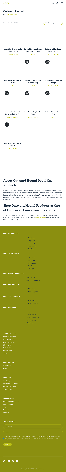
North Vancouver (9, 342)
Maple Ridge (7, 350)
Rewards (6, 410)
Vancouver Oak (8, 339)
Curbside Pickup (9, 404)
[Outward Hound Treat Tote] (53, 99)
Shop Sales (7, 365)
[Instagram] (13, 461)
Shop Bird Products (11, 284)
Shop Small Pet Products (13, 273)
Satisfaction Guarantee (11, 383)
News (5, 368)
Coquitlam (7, 347)
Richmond (7, 345)
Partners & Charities (10, 386)
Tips (4, 407)
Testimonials (7, 389)
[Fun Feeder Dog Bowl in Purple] (12, 130)
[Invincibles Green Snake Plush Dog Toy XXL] (33, 36)
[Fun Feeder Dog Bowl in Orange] (53, 67)
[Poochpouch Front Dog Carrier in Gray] (33, 67)
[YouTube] (17, 461)
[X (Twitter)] (9, 461)
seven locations (40, 217)
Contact (6, 412)
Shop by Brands (9, 307)
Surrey (5, 353)
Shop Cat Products (11, 253)
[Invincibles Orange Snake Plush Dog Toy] (12, 36)
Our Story (6, 381)
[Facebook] (4, 461)
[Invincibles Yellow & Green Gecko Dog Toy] (12, 99)
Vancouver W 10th (9, 336)
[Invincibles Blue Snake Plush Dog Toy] (53, 36)
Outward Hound (11, 14)
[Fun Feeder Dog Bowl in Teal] (33, 99)
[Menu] (62, 3)
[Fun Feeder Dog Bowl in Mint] (12, 67)
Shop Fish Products (11, 296)
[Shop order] (53, 23)
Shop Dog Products (11, 233)
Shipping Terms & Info (11, 401)
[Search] (53, 3)
